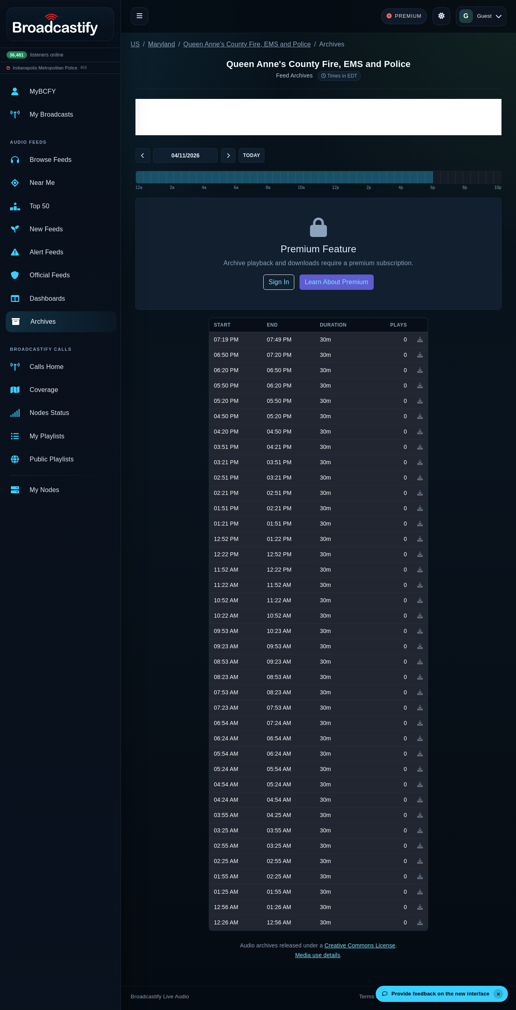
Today (251, 155)
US (135, 44)
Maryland (161, 44)
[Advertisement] (318, 117)
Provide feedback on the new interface (435, 994)
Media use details (317, 955)
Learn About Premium (336, 282)
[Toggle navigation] (139, 16)
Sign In (278, 282)
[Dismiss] (498, 994)
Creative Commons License (360, 945)
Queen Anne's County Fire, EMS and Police (247, 44)
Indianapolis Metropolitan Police (45, 67)
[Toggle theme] (441, 16)
